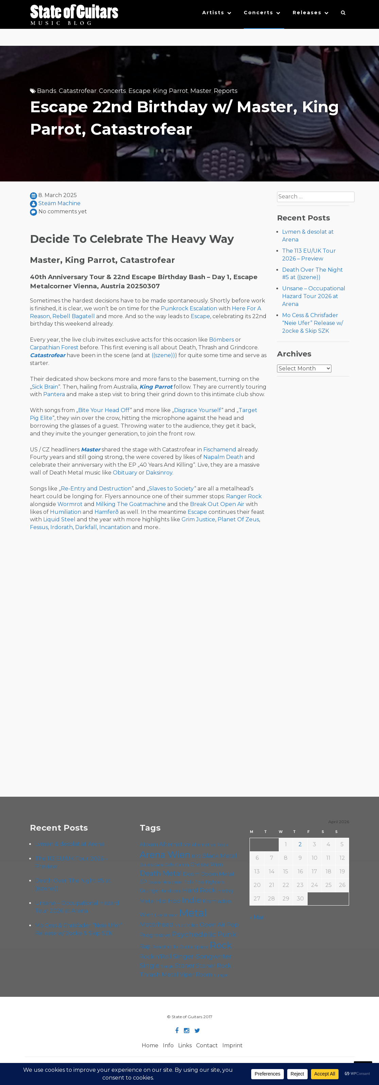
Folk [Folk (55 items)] (188, 882)
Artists (213, 12)
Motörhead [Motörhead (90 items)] (156, 924)
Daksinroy (159, 472)
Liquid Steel (59, 519)
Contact (207, 1045)
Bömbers (221, 339)
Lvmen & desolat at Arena (69, 844)
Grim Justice (198, 519)
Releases (307, 12)
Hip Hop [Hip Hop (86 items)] (168, 900)
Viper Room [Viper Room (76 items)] (196, 974)
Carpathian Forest (54, 347)
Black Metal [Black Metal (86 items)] (219, 855)
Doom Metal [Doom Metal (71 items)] (217, 874)
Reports (226, 91)
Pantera (54, 394)
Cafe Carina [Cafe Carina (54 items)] (177, 864)
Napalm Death (223, 457)
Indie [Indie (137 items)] (191, 900)
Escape (139, 91)
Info (168, 1045)
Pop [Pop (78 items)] (233, 924)
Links (185, 1045)
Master (200, 91)
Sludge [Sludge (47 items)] (167, 966)
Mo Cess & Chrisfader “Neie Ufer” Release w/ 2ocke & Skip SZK (312, 323)
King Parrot (170, 91)
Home (150, 1045)
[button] (343, 14)
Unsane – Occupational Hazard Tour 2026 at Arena (313, 296)
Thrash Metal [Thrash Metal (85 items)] (159, 974)
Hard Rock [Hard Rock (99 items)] (199, 890)
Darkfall (86, 527)
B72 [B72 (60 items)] (196, 856)
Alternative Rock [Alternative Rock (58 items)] (210, 844)
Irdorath (61, 527)
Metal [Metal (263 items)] (193, 913)
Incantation (115, 527)
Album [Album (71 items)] (149, 844)
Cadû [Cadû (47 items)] (158, 865)
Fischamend (219, 449)
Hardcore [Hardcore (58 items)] (170, 890)
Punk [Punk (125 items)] (227, 934)
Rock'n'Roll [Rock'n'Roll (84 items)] (156, 956)
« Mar (256, 917)
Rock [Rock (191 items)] (221, 945)
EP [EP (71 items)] (143, 881)
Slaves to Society (171, 488)
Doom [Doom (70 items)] (191, 874)
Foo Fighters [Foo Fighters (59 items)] (209, 882)
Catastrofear (78, 91)
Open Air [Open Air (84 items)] (212, 924)
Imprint (232, 1045)
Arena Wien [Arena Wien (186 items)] (165, 854)
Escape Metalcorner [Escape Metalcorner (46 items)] (165, 882)
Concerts (258, 12)
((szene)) (163, 355)
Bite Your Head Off (104, 410)
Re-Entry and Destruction (96, 488)
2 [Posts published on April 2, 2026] (300, 844)
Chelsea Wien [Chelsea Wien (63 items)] (206, 864)
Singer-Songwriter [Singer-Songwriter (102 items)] (202, 956)
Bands (46, 91)
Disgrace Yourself (197, 410)
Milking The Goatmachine (131, 504)
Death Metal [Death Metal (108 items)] (161, 873)
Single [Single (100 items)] (149, 965)
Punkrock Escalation (189, 308)
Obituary (125, 472)
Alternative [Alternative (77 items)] (174, 844)
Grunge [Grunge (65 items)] (149, 891)
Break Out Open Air (217, 504)
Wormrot (70, 504)
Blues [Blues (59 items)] (146, 864)
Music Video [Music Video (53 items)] (186, 925)
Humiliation (65, 512)
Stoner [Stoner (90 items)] (185, 965)
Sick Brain (45, 387)
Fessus (39, 527)
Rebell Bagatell (73, 316)
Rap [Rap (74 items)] (145, 946)
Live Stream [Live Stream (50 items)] (166, 915)
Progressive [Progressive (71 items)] (155, 935)
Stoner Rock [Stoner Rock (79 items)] (213, 965)
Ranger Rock (244, 496)
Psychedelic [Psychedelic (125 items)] (194, 934)
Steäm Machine (59, 203)
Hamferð (106, 512)
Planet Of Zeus (238, 519)
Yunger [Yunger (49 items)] (221, 975)
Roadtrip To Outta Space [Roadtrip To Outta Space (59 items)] (180, 946)
